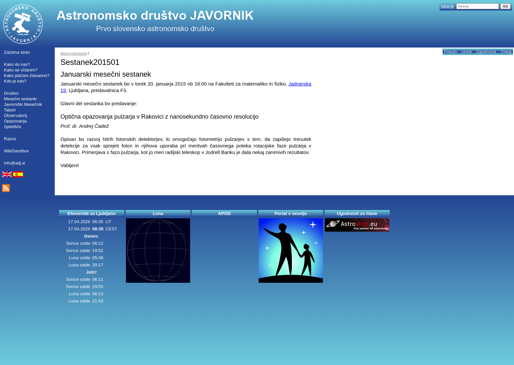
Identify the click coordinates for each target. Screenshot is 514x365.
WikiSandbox (16, 150)
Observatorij (15, 115)
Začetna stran (17, 52)
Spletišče (12, 126)
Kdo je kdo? (15, 81)
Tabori (9, 109)
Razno (10, 138)
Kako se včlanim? (20, 69)
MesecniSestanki (74, 53)
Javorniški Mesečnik (23, 104)
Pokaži (450, 51)
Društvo (11, 93)
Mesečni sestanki (20, 98)
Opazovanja (15, 121)
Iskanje (447, 6)
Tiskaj (506, 51)
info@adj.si (14, 163)
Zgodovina (486, 51)
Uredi (466, 51)
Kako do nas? (17, 64)
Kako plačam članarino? (26, 75)
